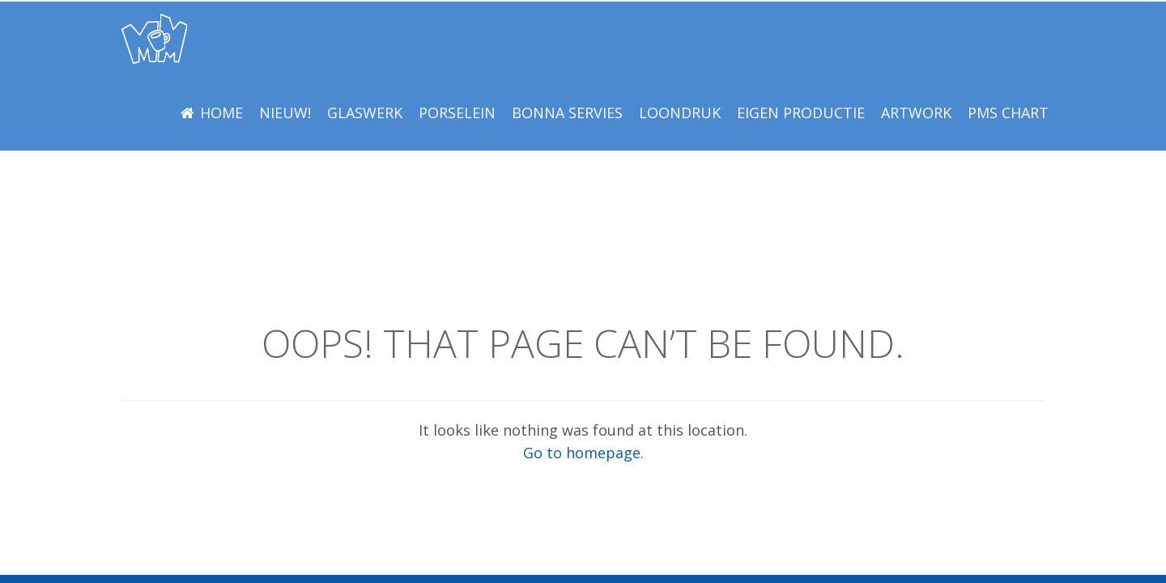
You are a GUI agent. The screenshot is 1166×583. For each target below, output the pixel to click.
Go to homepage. (583, 452)
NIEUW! (285, 112)
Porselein (457, 112)
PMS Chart (1008, 112)
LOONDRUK (680, 112)
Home (221, 112)
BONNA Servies (567, 112)
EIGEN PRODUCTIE (801, 112)
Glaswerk (364, 112)
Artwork (916, 112)
